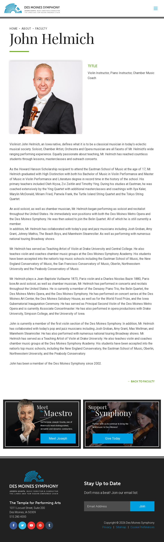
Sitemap (121, 527)
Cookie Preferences (142, 527)
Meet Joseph (58, 438)
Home (14, 28)
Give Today (112, 438)
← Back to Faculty (141, 381)
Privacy (106, 527)
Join (142, 506)
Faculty (41, 28)
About (27, 28)
